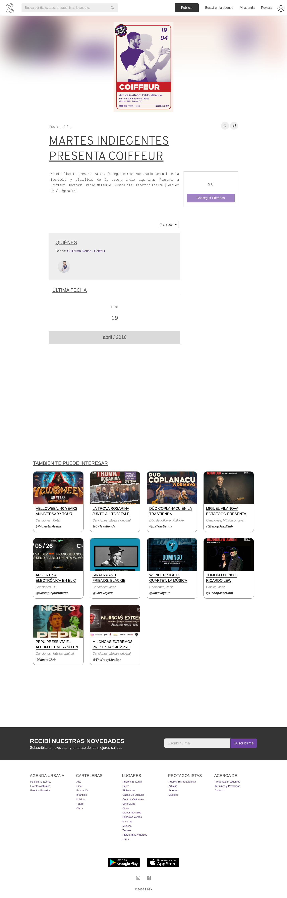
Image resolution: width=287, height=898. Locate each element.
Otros (79, 808)
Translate (168, 224)
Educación (82, 790)
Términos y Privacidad (227, 786)
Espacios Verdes (132, 816)
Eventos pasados (40, 790)
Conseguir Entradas (211, 198)
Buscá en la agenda (219, 7)
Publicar (187, 7)
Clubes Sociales (131, 812)
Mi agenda (247, 7)
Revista (266, 7)
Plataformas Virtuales (134, 834)
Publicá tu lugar (132, 781)
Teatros (126, 830)
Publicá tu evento (40, 781)
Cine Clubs (128, 803)
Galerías (127, 821)
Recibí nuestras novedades (77, 741)
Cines (125, 808)
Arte (78, 781)
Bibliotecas (128, 790)
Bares (125, 786)
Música (80, 799)
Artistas (173, 786)
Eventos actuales (40, 786)
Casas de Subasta (133, 794)
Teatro (80, 803)
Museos (127, 825)
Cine (79, 786)
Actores (173, 790)
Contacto (220, 790)
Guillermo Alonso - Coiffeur (86, 251)
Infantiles (81, 794)
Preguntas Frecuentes (227, 781)
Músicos (173, 794)
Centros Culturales (133, 799)
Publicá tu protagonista (182, 781)
